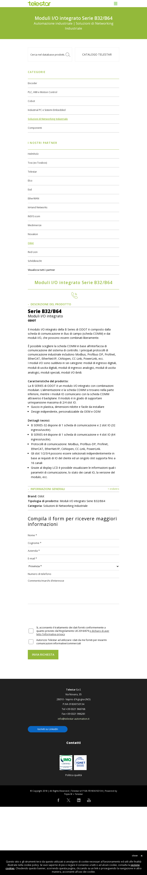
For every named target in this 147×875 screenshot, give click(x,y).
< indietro (113, 557)
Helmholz (33, 154)
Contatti (73, 811)
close (135, 855)
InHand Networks (37, 207)
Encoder (32, 83)
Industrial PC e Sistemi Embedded (47, 110)
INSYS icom (34, 216)
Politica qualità (73, 843)
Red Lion (33, 252)
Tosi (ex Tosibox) (37, 162)
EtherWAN (33, 198)
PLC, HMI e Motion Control (42, 92)
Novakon (33, 234)
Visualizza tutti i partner (41, 270)
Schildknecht (35, 261)
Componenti (35, 128)
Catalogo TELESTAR (97, 54)
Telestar (32, 171)
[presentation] (58, 683)
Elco (30, 180)
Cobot (31, 101)
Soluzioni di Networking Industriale (48, 119)
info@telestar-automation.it (73, 787)
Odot (31, 243)
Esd (30, 189)
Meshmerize (35, 225)
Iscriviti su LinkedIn (47, 797)
